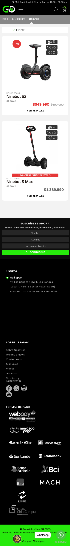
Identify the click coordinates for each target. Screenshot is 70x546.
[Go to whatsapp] (61, 535)
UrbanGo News (15, 354)
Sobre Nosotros (15, 350)
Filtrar (18, 30)
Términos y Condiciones (13, 379)
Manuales (12, 364)
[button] (21, 9)
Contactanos (14, 359)
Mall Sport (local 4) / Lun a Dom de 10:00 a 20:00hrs (39, 2)
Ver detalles (35, 110)
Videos (10, 368)
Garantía (11, 373)
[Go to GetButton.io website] (61, 542)
